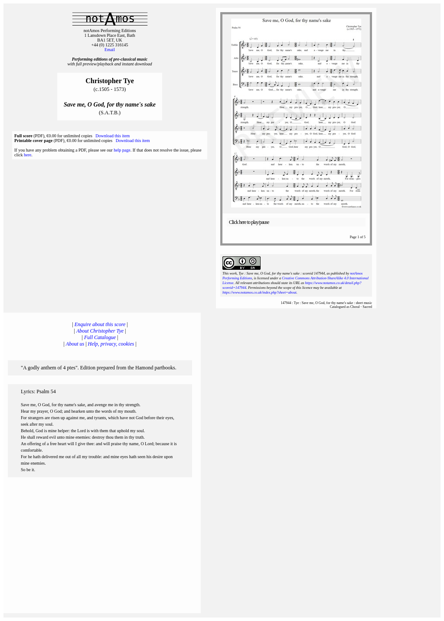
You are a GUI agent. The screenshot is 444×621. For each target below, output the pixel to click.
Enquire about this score (100, 324)
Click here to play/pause (249, 222)
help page (122, 150)
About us (75, 344)
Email (109, 49)
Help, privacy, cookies (111, 344)
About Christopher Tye (100, 331)
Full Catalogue (100, 337)
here (27, 154)
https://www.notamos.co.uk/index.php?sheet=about (259, 292)
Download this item (112, 135)
